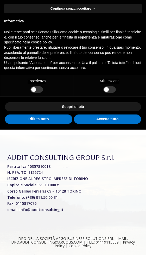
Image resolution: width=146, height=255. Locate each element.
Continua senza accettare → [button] (73, 8)
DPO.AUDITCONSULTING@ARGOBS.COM (46, 242)
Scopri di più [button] (73, 107)
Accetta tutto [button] (107, 119)
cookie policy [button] (41, 42)
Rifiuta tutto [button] (38, 119)
